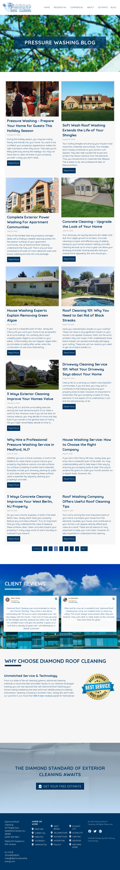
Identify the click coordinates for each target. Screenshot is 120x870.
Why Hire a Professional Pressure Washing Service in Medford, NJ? (30, 444)
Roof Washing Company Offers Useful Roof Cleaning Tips (86, 501)
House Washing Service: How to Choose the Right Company (87, 444)
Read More (14, 163)
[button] (60, 786)
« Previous (37, 549)
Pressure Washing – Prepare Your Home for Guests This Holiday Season (30, 126)
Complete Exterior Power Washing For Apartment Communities (28, 222)
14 (77, 549)
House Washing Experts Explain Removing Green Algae (27, 315)
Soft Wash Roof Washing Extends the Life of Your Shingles (84, 130)
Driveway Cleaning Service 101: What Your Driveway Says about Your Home (85, 369)
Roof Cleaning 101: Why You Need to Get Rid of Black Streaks (86, 315)
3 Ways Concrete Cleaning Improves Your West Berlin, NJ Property (30, 501)
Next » (84, 549)
